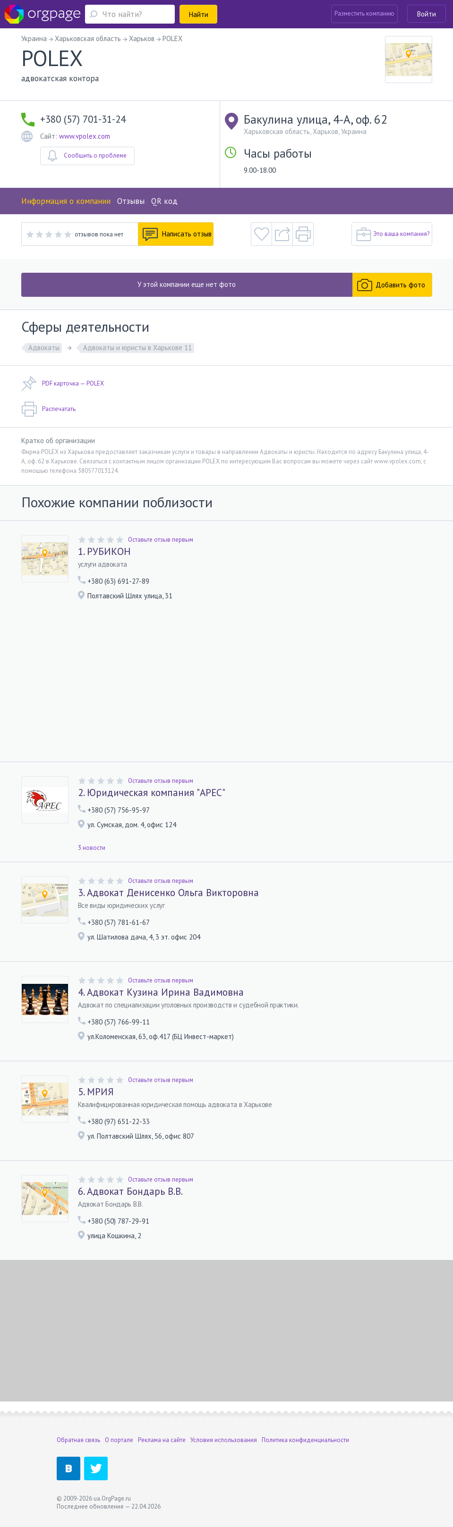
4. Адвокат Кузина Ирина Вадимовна (161, 992)
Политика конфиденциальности (305, 1440)
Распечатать (48, 409)
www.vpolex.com (84, 136)
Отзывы (131, 201)
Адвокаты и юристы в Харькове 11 (137, 347)
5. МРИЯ (96, 1092)
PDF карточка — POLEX (62, 384)
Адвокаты (44, 347)
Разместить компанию (364, 13)
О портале (119, 1440)
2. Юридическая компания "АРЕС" (151, 793)
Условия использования (223, 1440)
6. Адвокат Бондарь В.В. (130, 1191)
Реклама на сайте (162, 1440)
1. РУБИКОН (104, 551)
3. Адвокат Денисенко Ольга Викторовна (168, 893)
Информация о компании (66, 201)
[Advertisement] (226, 685)
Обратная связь (78, 1440)
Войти (426, 13)
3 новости (91, 848)
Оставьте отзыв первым (160, 540)
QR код (164, 201)
